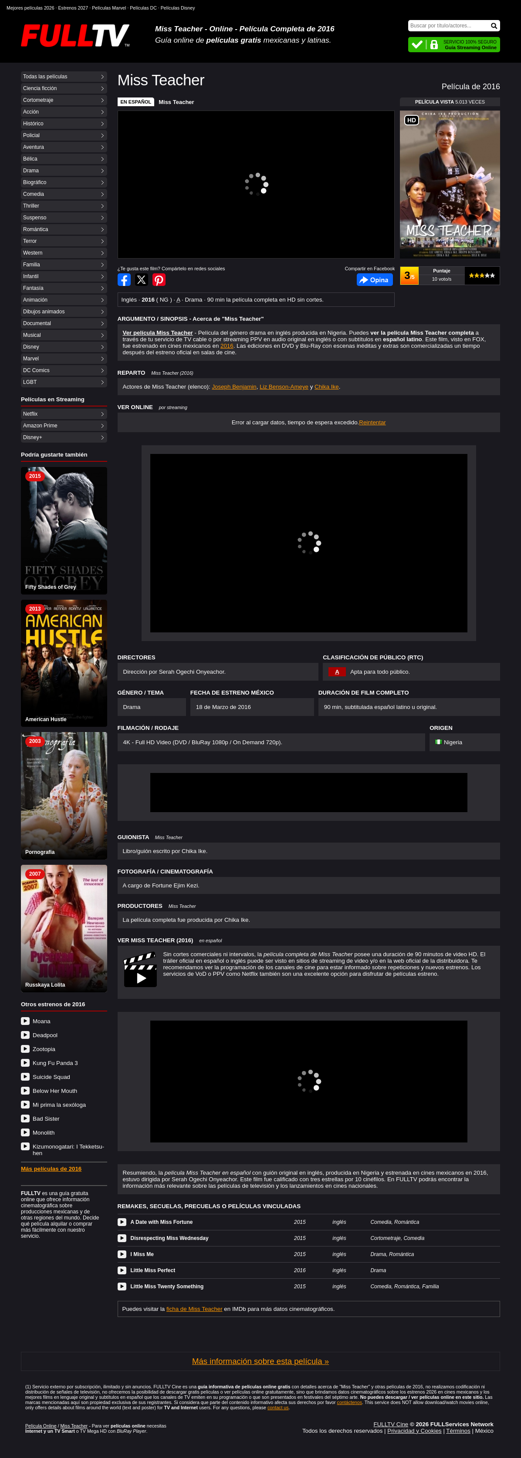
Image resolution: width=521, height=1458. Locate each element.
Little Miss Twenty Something (167, 1286)
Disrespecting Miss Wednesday (170, 1238)
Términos (458, 1431)
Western (32, 253)
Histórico (33, 124)
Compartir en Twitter (141, 279)
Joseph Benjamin (234, 386)
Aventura (33, 147)
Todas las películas (45, 77)
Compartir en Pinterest (159, 279)
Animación (35, 300)
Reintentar (372, 422)
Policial (31, 135)
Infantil (30, 276)
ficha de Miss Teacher (194, 1309)
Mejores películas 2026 (30, 7)
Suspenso (34, 218)
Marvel (31, 359)
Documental (37, 323)
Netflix (30, 414)
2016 (226, 346)
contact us (278, 1407)
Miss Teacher (176, 102)
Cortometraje (38, 100)
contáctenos (349, 1402)
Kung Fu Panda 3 (55, 1063)
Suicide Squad (51, 1077)
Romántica (35, 229)
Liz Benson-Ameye (284, 386)
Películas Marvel (109, 7)
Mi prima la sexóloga (59, 1105)
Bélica (30, 159)
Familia (31, 265)
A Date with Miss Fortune (162, 1222)
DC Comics (36, 370)
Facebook (375, 279)
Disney (31, 347)
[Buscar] (454, 25)
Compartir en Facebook (124, 279)
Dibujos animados (43, 312)
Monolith (43, 1132)
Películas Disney (178, 7)
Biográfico (34, 182)
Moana (42, 1021)
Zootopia (44, 1049)
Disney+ (32, 437)
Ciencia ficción (40, 88)
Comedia (33, 194)
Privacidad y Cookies (414, 1431)
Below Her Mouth (55, 1091)
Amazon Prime (40, 426)
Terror (30, 241)
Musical (32, 335)
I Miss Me (142, 1254)
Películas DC (143, 7)
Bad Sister (46, 1118)
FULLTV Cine (390, 1424)
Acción (31, 112)
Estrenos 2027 (73, 7)
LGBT (30, 382)
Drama (31, 171)
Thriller (31, 206)
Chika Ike (327, 386)
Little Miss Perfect (153, 1270)
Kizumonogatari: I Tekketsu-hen (68, 1149)
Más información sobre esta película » (260, 1361)
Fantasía (33, 288)
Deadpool (45, 1035)
